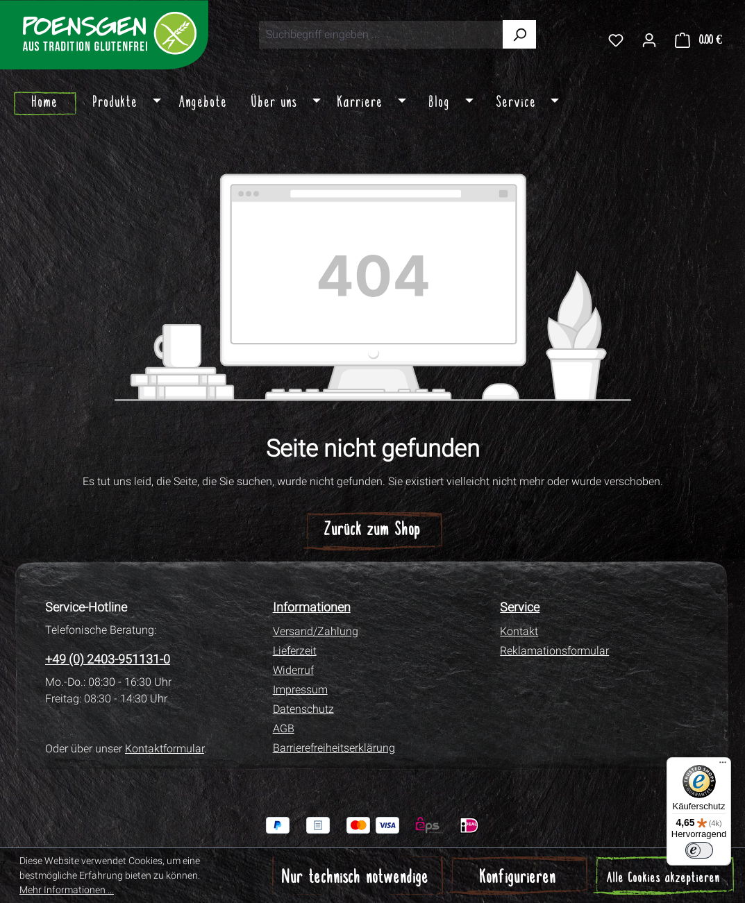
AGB (283, 728)
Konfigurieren (518, 878)
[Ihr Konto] (649, 39)
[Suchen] (519, 34)
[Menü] (722, 765)
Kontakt (519, 631)
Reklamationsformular (554, 650)
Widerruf (293, 670)
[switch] (699, 850)
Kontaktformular (164, 748)
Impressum (300, 689)
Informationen (312, 607)
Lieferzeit (295, 650)
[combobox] (380, 34)
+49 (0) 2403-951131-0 (107, 659)
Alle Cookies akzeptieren (663, 879)
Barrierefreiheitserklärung (334, 747)
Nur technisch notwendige (355, 878)
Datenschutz (303, 709)
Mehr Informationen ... (66, 889)
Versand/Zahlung (315, 631)
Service (519, 607)
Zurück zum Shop (372, 530)
